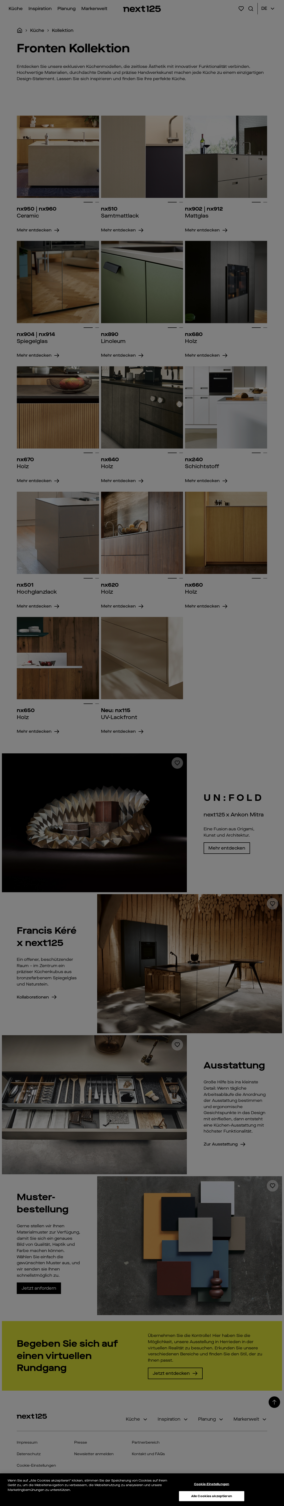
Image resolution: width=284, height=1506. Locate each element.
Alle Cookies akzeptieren (211, 1497)
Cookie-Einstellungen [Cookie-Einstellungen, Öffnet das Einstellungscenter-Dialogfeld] (211, 1485)
